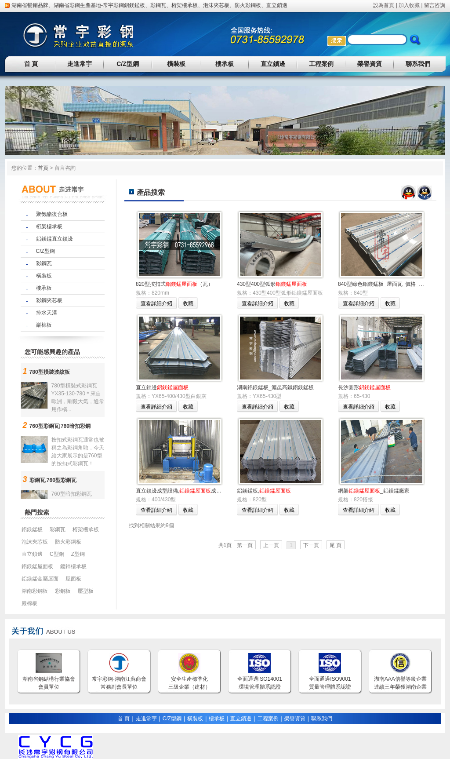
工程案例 (321, 63)
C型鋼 (57, 554)
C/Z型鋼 (127, 63)
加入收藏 (409, 5)
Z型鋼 (78, 554)
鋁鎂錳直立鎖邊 (54, 239)
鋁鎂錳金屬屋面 (40, 579)
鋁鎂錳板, (264, 491)
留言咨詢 (434, 5)
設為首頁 (383, 5)
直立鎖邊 (276, 5)
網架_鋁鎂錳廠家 (374, 491)
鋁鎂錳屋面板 (37, 566)
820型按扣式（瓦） (174, 284)
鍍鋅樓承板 (73, 566)
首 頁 (31, 63)
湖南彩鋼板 (35, 591)
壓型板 (86, 591)
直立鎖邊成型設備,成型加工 (184, 491)
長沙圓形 (364, 387)
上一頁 (271, 545)
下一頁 (311, 545)
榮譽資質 (369, 63)
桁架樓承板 (184, 5)
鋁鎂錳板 (134, 5)
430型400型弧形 (272, 284)
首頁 (43, 168)
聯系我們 (418, 63)
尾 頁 (335, 545)
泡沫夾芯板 (216, 5)
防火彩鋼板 (248, 5)
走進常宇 (79, 63)
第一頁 (245, 545)
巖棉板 (44, 325)
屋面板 (73, 579)
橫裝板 (176, 63)
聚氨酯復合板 (52, 214)
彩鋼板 (63, 591)
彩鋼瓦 (158, 5)
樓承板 (224, 63)
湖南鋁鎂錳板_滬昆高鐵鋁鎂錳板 (275, 387)
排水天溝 (46, 313)
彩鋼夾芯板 (49, 300)
